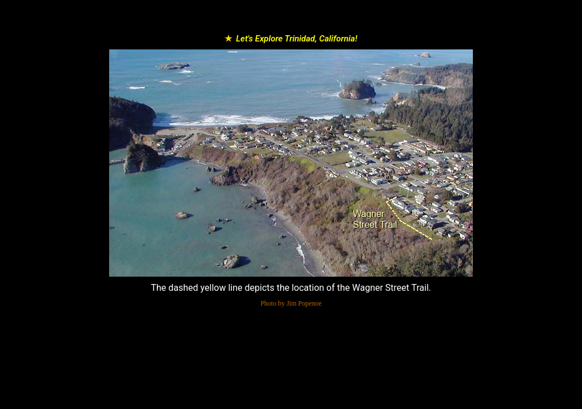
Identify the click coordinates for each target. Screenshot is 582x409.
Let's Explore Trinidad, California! (296, 39)
